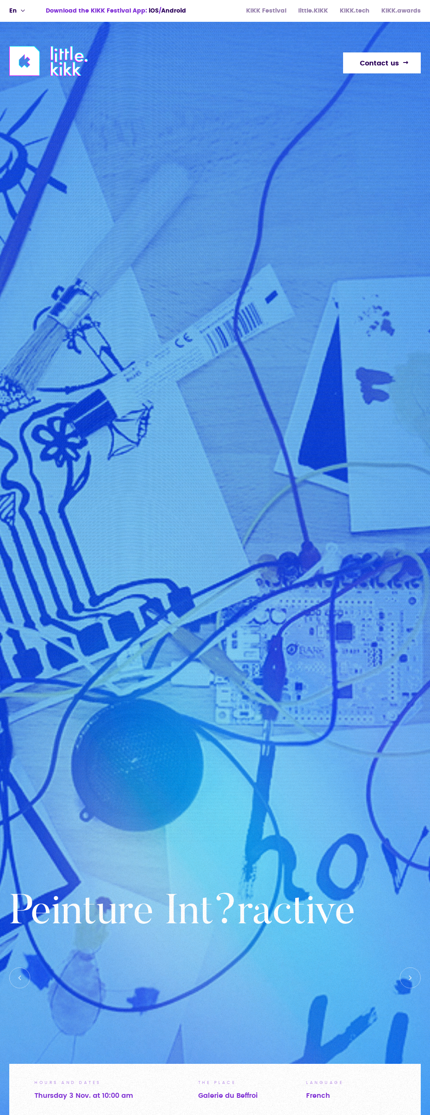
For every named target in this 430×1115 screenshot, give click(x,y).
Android (173, 11)
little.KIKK (313, 11)
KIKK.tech (355, 11)
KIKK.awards (401, 11)
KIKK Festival (266, 11)
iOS (154, 11)
